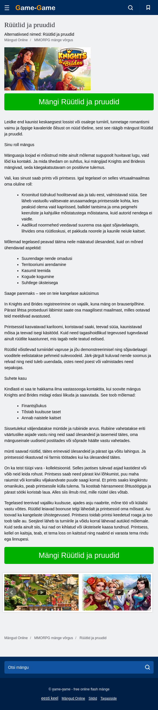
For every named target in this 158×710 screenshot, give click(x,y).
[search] (147, 667)
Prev (11, 592)
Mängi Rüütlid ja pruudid (79, 101)
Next (146, 592)
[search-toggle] (130, 7)
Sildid (93, 698)
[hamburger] (6, 7)
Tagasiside (108, 698)
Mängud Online (73, 698)
